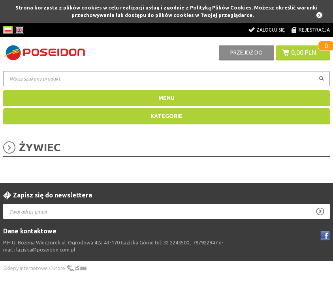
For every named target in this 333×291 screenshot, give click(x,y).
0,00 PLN (303, 52)
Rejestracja (314, 29)
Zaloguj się (270, 29)
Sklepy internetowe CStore (34, 268)
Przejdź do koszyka (246, 54)
